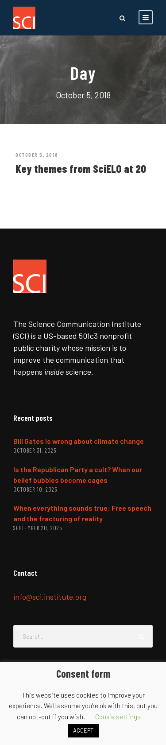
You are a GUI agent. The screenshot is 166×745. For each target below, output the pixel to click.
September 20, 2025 (37, 528)
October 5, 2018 (36, 154)
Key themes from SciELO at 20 (80, 168)
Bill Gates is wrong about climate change (78, 441)
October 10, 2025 (35, 489)
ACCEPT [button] (83, 730)
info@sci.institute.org (49, 596)
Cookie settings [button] (118, 717)
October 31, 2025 (34, 450)
